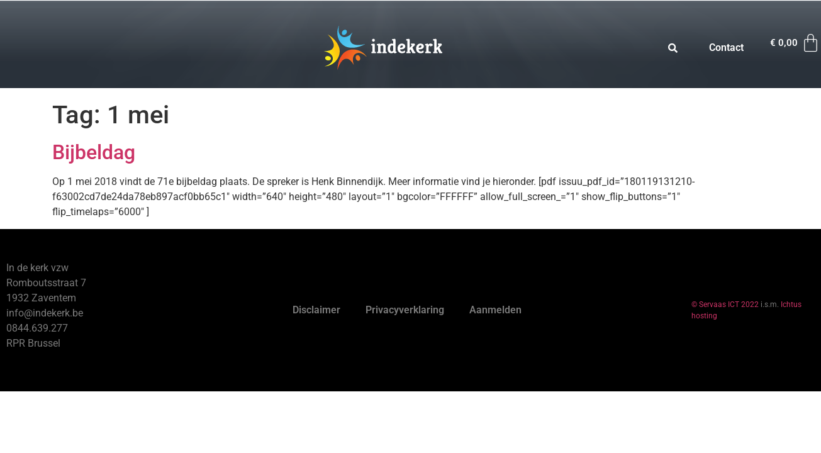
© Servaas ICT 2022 (725, 304)
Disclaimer (316, 310)
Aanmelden (495, 310)
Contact (726, 47)
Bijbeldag (93, 152)
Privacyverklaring (405, 310)
